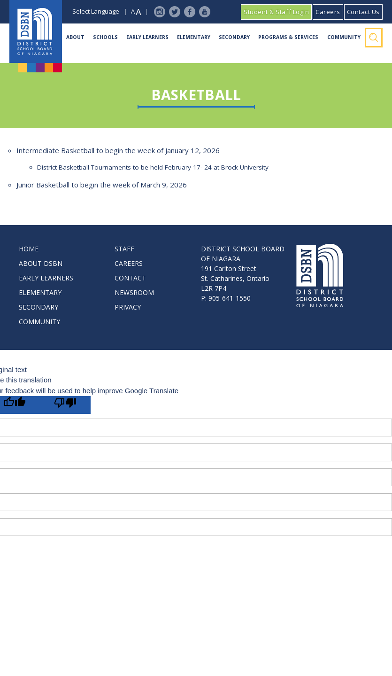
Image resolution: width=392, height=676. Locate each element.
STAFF (124, 248)
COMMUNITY (39, 321)
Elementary (193, 37)
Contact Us (363, 12)
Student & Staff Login (276, 12)
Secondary (234, 37)
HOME (28, 248)
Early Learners (147, 37)
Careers (327, 12)
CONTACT (130, 277)
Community (344, 37)
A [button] (133, 11)
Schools (105, 37)
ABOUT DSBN (40, 263)
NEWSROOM (134, 292)
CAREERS (129, 263)
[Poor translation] (65, 405)
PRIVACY (128, 307)
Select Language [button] (95, 11)
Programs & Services (288, 37)
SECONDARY (38, 307)
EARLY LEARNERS (46, 277)
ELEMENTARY (40, 292)
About (75, 37)
